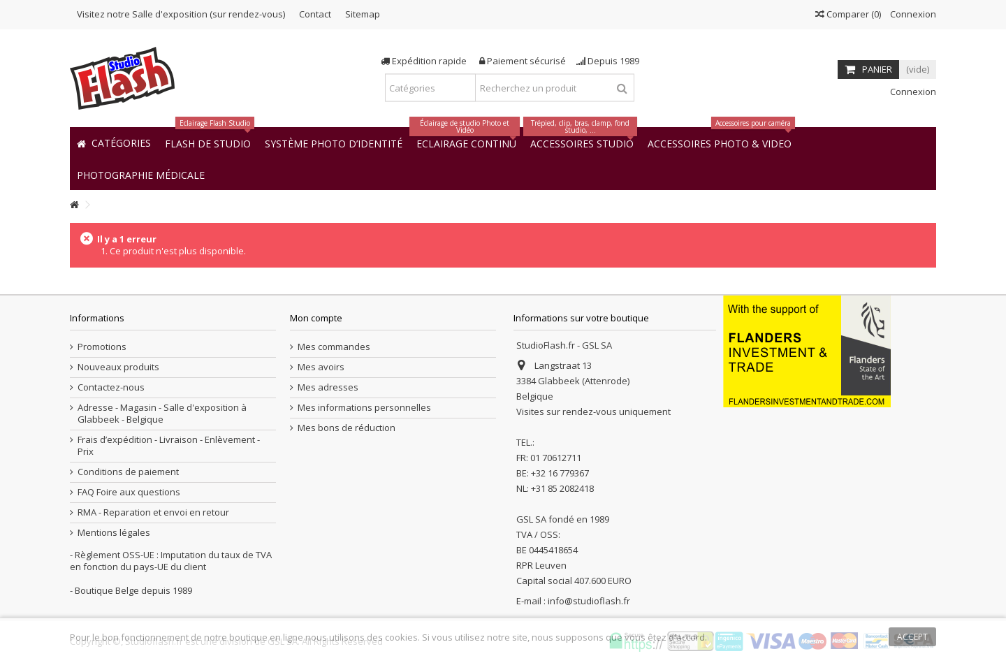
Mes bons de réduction (346, 428)
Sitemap (362, 14)
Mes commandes (334, 347)
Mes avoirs (321, 367)
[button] (141, 174)
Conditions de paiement (128, 472)
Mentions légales (114, 533)
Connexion (912, 14)
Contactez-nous (111, 387)
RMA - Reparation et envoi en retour (153, 512)
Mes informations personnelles (364, 408)
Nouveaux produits (118, 367)
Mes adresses (328, 387)
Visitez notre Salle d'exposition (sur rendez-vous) (181, 14)
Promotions (102, 347)
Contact (315, 14)
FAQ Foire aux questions (129, 492)
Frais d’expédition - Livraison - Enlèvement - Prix (169, 446)
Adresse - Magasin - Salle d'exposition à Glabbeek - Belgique (162, 413)
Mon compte (316, 318)
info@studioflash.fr (589, 601)
